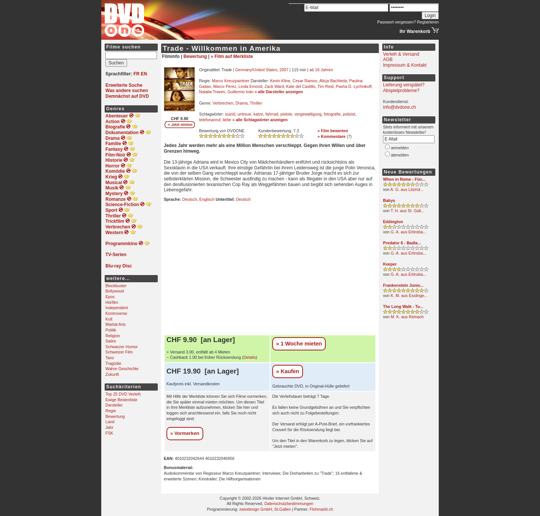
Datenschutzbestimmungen (288, 503)
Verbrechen (223, 103)
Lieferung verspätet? (403, 85)
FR (136, 74)
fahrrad (271, 114)
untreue (244, 114)
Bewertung (115, 416)
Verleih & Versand (401, 54)
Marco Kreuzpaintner (231, 80)
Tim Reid (325, 86)
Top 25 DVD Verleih (123, 394)
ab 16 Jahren (321, 69)
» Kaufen (287, 371)
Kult (108, 319)
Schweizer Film (119, 352)
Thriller (256, 103)
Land (110, 421)
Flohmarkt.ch (321, 509)
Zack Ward (274, 86)
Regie (110, 410)
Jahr (109, 427)
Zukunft (112, 374)
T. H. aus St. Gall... (407, 210)
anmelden (400, 147)
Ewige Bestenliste (121, 399)
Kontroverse (116, 313)
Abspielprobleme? (401, 90)
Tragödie (113, 363)
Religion (112, 335)
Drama (241, 103)
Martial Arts (115, 324)
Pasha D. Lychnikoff (353, 86)
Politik (110, 330)
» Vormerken (184, 433)
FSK (109, 433)
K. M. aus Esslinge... (409, 295)
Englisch (207, 199)
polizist (349, 114)
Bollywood (114, 291)
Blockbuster (116, 285)
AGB (387, 59)
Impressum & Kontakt (405, 65)
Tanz (109, 357)
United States (265, 69)
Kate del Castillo (301, 86)
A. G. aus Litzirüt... (407, 189)
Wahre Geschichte (121, 368)
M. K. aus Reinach (407, 316)
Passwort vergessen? (396, 22)
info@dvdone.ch (399, 107)
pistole (286, 114)
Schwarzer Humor (121, 346)
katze (258, 114)
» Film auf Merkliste (232, 56)
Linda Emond (250, 86)
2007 (284, 69)
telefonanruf (209, 119)
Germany (243, 69)
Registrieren (428, 22)
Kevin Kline (280, 80)
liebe (227, 119)
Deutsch (189, 199)
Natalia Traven (212, 91)
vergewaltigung (308, 114)
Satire (110, 341)
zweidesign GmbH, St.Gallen (265, 509)
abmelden (400, 155)
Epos (110, 296)
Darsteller (114, 405)
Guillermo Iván (241, 91)
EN (144, 74)
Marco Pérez (224, 86)
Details (249, 357)
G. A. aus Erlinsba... (408, 232)
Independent (116, 307)
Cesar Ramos (304, 80)
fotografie (332, 114)
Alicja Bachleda (333, 80)
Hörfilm (111, 302)
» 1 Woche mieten (299, 344)
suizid (230, 114)
